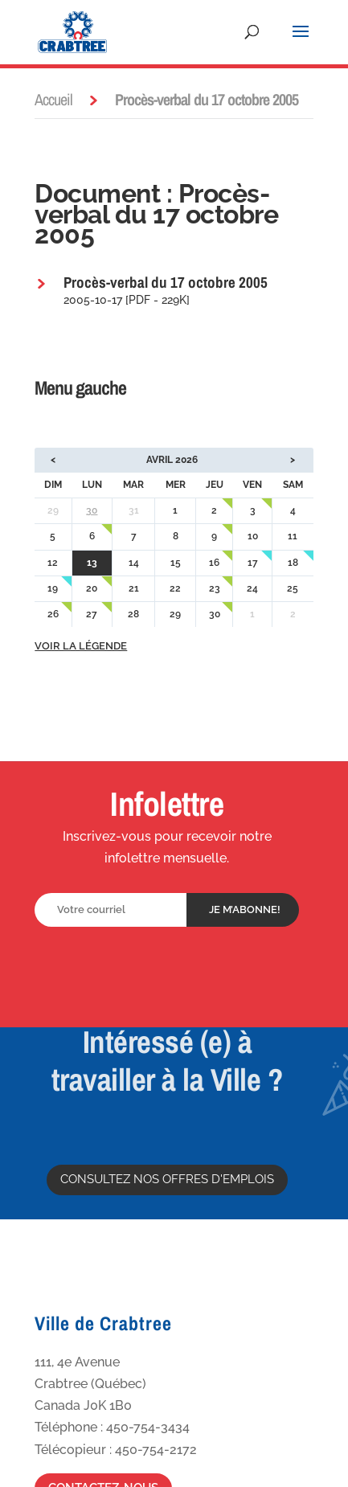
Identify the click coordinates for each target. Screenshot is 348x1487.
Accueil (53, 99)
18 (293, 562)
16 (214, 562)
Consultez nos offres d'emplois (167, 1179)
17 (253, 562)
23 (214, 588)
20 (91, 588)
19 (52, 588)
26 (53, 614)
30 (91, 510)
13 (92, 562)
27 (91, 614)
